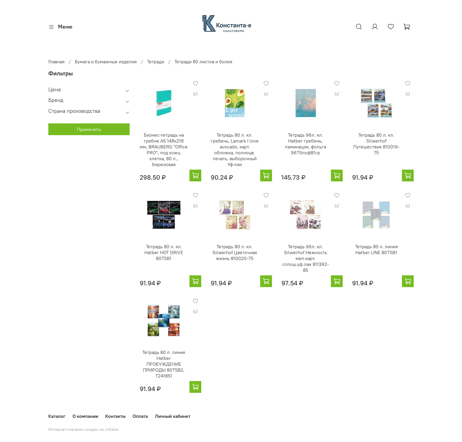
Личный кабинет (172, 416)
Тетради (155, 61)
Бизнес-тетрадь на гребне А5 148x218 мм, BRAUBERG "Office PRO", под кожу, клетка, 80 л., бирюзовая (164, 149)
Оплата (140, 416)
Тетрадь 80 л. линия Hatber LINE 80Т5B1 (376, 249)
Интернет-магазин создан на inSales (83, 429)
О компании (85, 416)
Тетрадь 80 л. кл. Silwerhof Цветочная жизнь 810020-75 (234, 252)
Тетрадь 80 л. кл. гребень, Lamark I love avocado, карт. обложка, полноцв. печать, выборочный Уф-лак (235, 149)
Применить (89, 129)
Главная (56, 61)
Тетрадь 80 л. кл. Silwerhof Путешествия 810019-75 (376, 143)
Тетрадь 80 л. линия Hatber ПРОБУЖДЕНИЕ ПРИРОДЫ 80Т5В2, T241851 (163, 364)
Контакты (115, 416)
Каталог (56, 416)
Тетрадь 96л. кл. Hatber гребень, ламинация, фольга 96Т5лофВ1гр (305, 143)
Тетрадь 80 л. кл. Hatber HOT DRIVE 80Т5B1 (163, 252)
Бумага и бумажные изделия (106, 61)
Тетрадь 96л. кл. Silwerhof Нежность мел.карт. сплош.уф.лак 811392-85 (305, 258)
